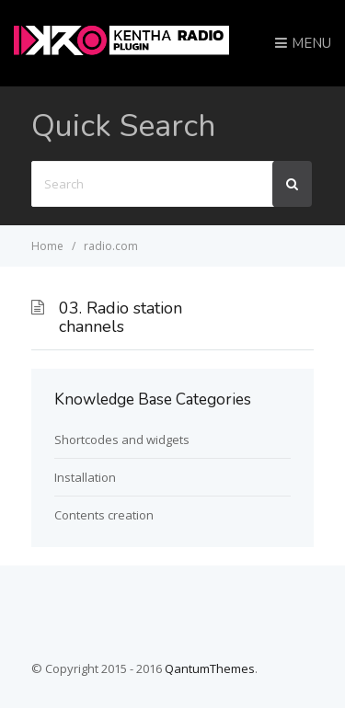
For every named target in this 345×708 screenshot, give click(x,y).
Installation (85, 477)
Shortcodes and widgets (122, 439)
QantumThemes (210, 668)
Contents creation (104, 515)
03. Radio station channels (120, 317)
